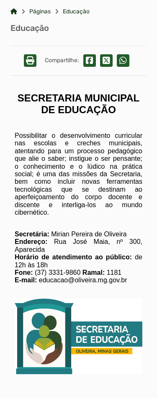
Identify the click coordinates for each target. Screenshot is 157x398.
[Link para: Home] (13, 11)
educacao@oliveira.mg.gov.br (83, 280)
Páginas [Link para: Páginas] (40, 11)
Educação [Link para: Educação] (76, 11)
